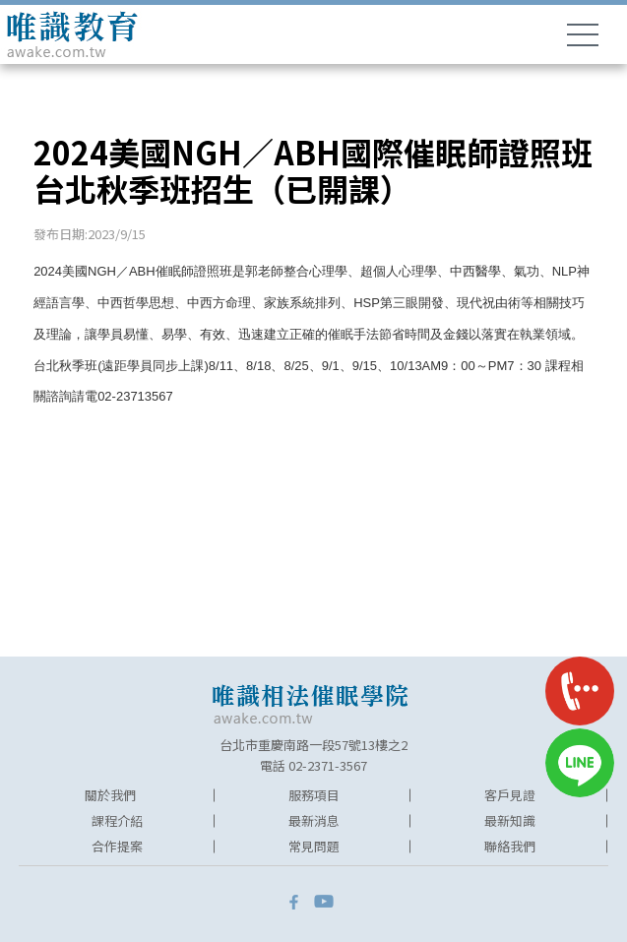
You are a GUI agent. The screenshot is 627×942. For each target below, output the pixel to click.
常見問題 (314, 846)
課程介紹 (117, 820)
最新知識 (509, 820)
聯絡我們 (509, 846)
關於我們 (110, 794)
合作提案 (117, 846)
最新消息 (314, 820)
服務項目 (314, 794)
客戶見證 (509, 794)
